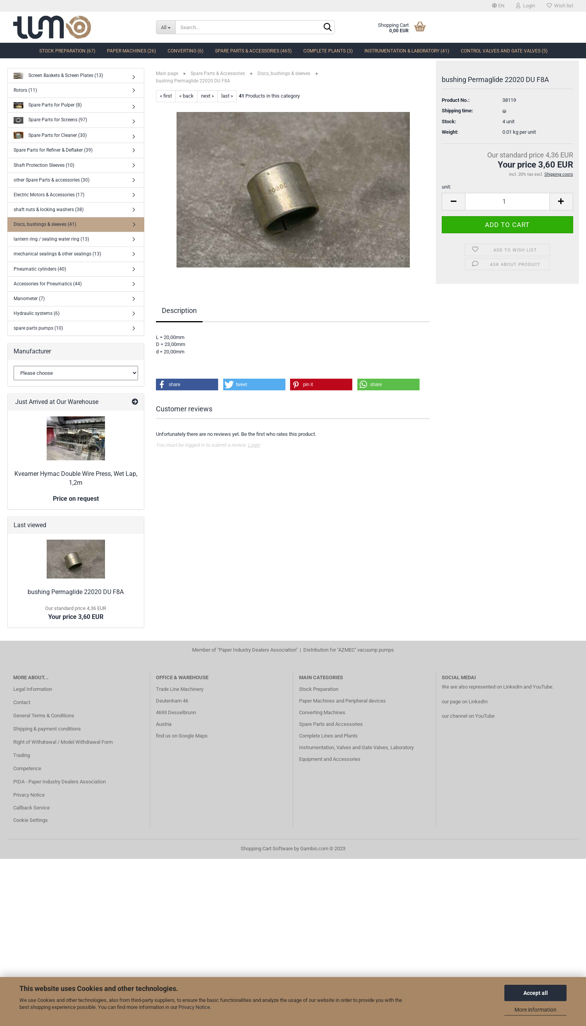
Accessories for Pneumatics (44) (48, 284)
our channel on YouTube (468, 716)
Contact (21, 702)
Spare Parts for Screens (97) (50, 120)
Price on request (76, 498)
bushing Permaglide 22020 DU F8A (76, 592)
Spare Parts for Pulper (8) (48, 105)
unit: (446, 190)
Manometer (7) (29, 298)
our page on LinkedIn (465, 701)
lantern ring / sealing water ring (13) (51, 239)
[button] (187, 384)
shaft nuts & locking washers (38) (49, 209)
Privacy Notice (194, 1007)
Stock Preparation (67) (67, 51)
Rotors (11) (25, 90)
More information (535, 1010)
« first (166, 96)
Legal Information (32, 689)
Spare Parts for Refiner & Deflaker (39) (53, 150)
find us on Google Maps (182, 736)
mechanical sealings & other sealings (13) (57, 254)
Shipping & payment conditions (47, 729)
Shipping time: (457, 114)
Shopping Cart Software (267, 848)
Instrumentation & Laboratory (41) (406, 51)
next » (207, 96)
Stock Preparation (318, 689)
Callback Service (31, 808)
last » (227, 96)
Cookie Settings (30, 820)
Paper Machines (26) (131, 51)
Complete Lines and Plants (328, 736)
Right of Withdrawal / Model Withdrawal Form (63, 742)
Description (179, 310)
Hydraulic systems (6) (36, 313)
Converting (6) (185, 51)
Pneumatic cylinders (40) (40, 269)
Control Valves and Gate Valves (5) (504, 51)
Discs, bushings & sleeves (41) (45, 224)
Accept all (535, 993)
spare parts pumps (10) (38, 328)
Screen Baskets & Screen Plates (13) (58, 76)
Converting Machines (322, 712)
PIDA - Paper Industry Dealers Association (59, 782)
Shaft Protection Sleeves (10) (44, 165)
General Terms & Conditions (43, 715)
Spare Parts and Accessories (331, 724)
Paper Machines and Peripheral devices (342, 701)
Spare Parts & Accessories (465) (253, 51)
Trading (21, 755)
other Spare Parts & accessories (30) (51, 180)
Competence (27, 768)
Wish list (560, 6)
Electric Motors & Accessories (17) (49, 195)
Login (525, 6)
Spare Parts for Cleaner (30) (50, 135)
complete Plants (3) (328, 51)
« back (186, 96)
